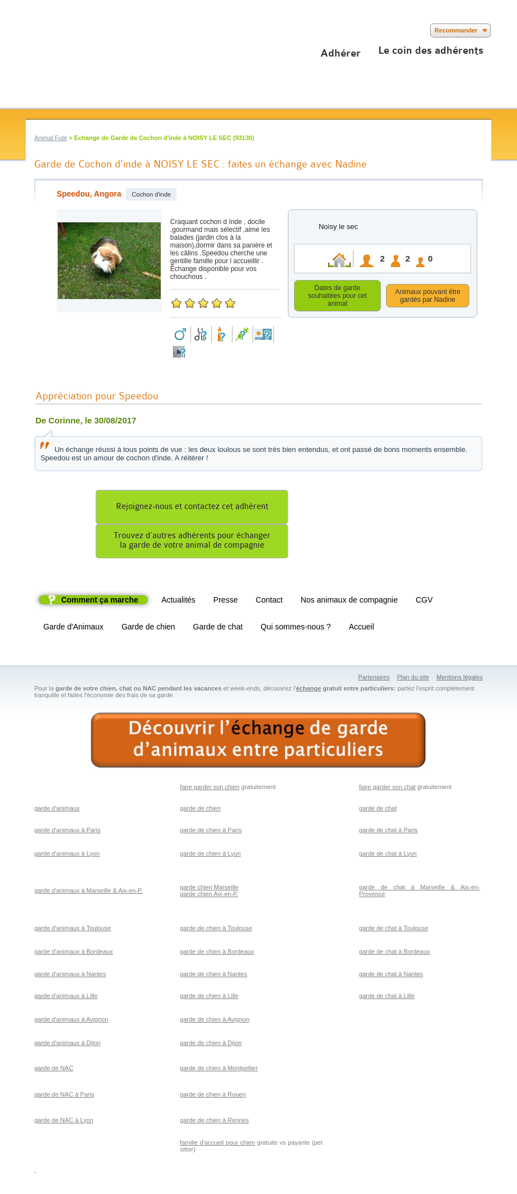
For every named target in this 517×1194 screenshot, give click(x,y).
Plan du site (413, 678)
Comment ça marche (99, 601)
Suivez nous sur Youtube (66, 31)
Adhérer (340, 53)
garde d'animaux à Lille (65, 997)
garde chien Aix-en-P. (209, 895)
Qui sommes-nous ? (295, 628)
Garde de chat (218, 628)
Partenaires (373, 678)
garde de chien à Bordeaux (217, 953)
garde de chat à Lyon (388, 855)
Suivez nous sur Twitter (50, 31)
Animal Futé (50, 137)
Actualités (178, 601)
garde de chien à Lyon (210, 855)
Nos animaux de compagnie (349, 601)
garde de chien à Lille (209, 997)
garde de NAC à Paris (64, 1096)
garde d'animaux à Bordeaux (73, 953)
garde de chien (200, 809)
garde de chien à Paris (210, 831)
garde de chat (378, 809)
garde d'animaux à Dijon (67, 1044)
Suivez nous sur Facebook (33, 31)
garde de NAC (53, 1069)
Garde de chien (148, 628)
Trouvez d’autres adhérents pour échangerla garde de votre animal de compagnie (192, 542)
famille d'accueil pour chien (217, 1144)
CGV (424, 601)
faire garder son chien (209, 788)
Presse (225, 601)
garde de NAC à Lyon (63, 1121)
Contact (268, 601)
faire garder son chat (387, 788)
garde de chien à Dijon (210, 1044)
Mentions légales (459, 678)
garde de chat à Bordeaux (394, 953)
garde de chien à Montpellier (219, 1069)
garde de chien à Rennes (214, 1121)
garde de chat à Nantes (391, 975)
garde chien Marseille (209, 888)
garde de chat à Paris (388, 831)
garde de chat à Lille (386, 997)
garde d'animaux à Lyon (67, 855)
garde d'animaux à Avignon (71, 1021)
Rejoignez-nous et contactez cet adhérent (192, 508)
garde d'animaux (57, 809)
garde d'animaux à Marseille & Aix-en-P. (88, 892)
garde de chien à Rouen (212, 1096)
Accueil (361, 628)
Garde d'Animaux (73, 628)
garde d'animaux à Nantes (70, 975)
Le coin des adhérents (430, 50)
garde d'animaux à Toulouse (72, 929)
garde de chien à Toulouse (216, 929)
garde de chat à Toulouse (393, 929)
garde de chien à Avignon (214, 1021)
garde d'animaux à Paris (67, 831)
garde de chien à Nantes (213, 975)
